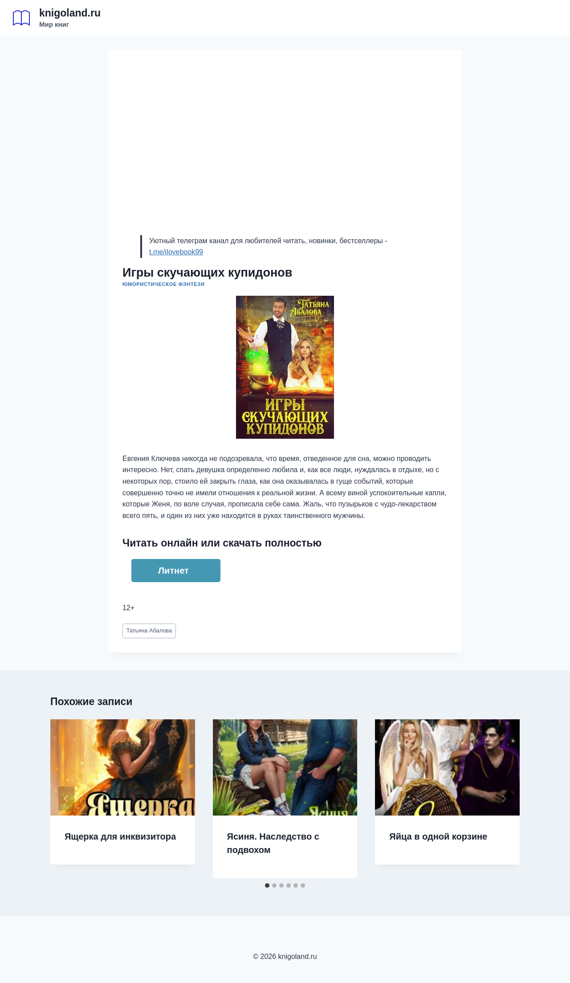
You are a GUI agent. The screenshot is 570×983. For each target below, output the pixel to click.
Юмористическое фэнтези (163, 284)
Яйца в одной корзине (438, 836)
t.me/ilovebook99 (176, 252)
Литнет (173, 570)
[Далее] (504, 799)
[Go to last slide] (66, 799)
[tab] (267, 885)
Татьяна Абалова (149, 630)
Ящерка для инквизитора (120, 836)
